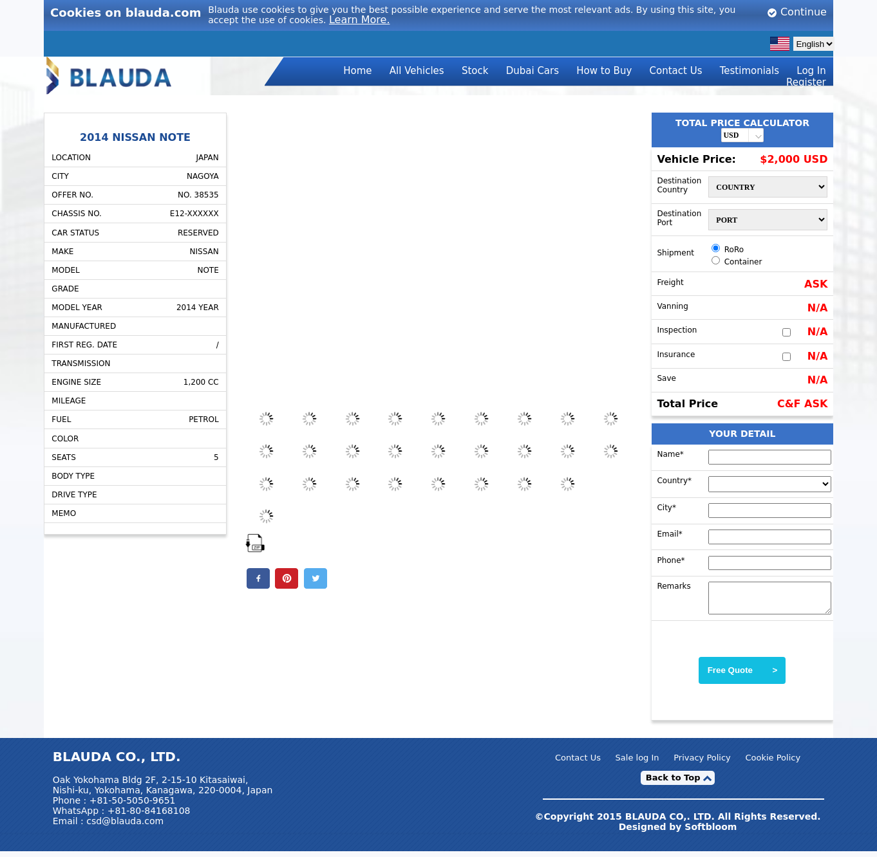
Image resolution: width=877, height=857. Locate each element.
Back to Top (673, 783)
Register (806, 82)
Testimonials (749, 71)
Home (357, 71)
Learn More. (359, 20)
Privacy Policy (702, 763)
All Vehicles (417, 71)
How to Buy (604, 71)
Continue (797, 12)
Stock (475, 71)
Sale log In (637, 763)
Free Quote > (743, 676)
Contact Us (676, 71)
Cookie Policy (772, 763)
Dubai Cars (532, 71)
